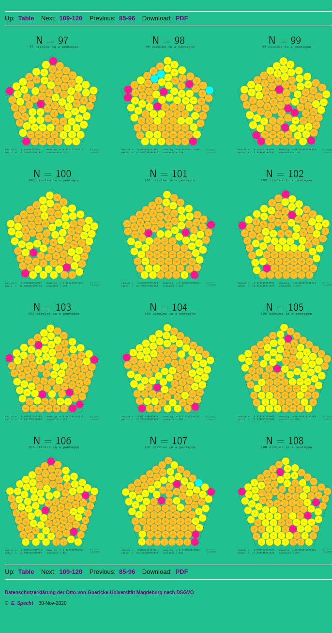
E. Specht (22, 603)
